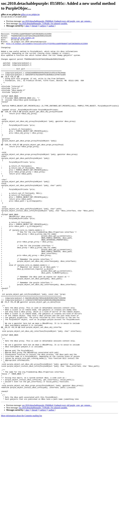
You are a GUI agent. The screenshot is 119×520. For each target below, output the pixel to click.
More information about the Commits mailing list (21, 489)
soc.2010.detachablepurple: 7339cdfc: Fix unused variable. (43, 23)
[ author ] (51, 26)
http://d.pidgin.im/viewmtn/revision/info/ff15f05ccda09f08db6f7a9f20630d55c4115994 (47, 46)
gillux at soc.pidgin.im (30, 14)
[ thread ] (34, 26)
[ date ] (27, 26)
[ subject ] (43, 26)
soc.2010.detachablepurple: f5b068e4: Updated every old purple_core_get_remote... (57, 21)
